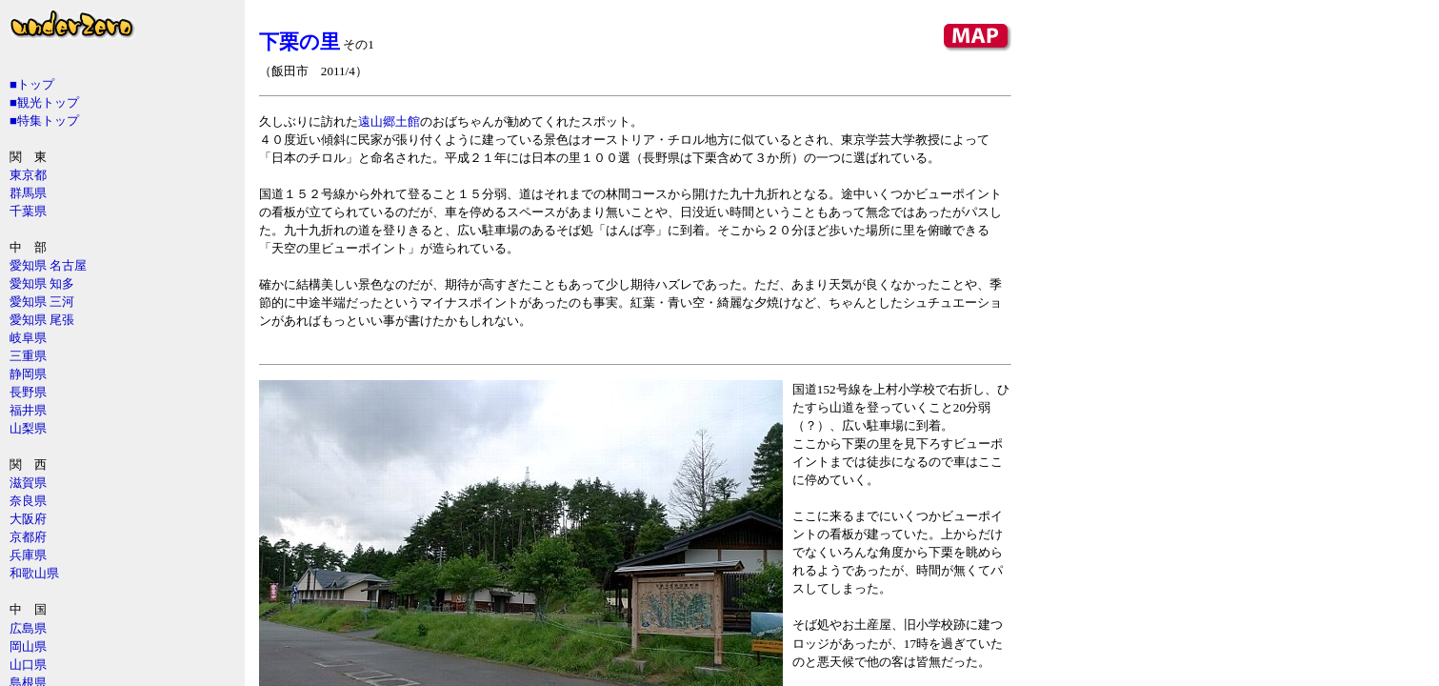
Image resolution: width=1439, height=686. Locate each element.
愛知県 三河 (42, 301)
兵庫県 (28, 555)
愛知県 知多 (42, 283)
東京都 (28, 175)
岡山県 (28, 646)
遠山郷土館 (389, 121)
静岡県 (28, 374)
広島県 (28, 628)
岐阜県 (28, 338)
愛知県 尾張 (42, 320)
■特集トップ (44, 120)
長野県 (28, 392)
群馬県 (28, 193)
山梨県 (28, 428)
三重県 (28, 356)
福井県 (28, 410)
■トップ (32, 84)
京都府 (28, 537)
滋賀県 (28, 482)
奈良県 (28, 501)
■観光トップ (44, 102)
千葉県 (28, 211)
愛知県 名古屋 (48, 265)
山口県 (28, 664)
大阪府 (28, 519)
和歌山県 (34, 573)
